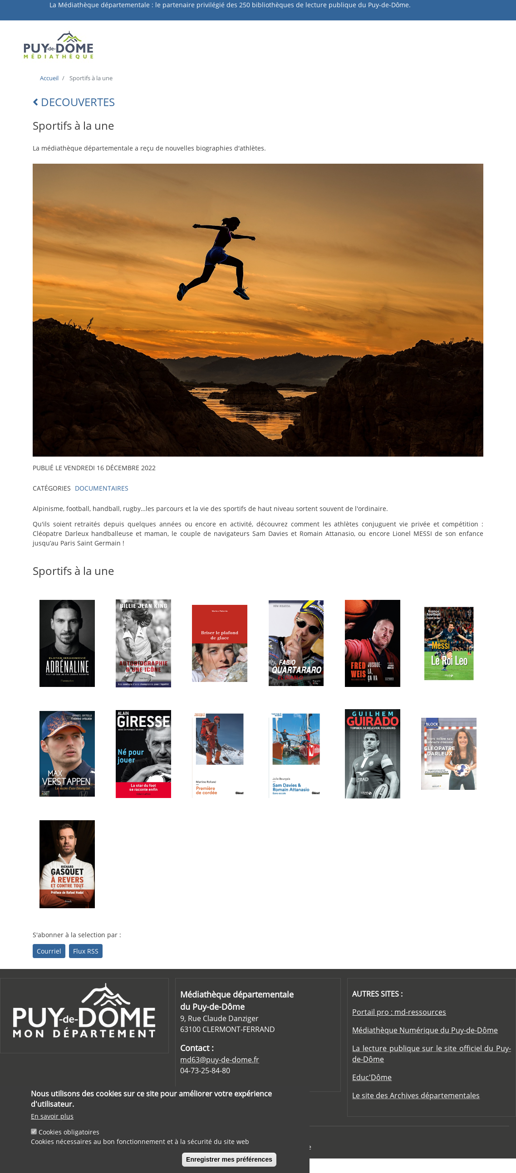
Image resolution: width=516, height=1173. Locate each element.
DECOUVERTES (74, 101)
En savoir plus (52, 1119)
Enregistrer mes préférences (229, 1163)
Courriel (49, 951)
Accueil (49, 78)
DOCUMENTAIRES (101, 488)
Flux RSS (85, 951)
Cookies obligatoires (69, 1135)
